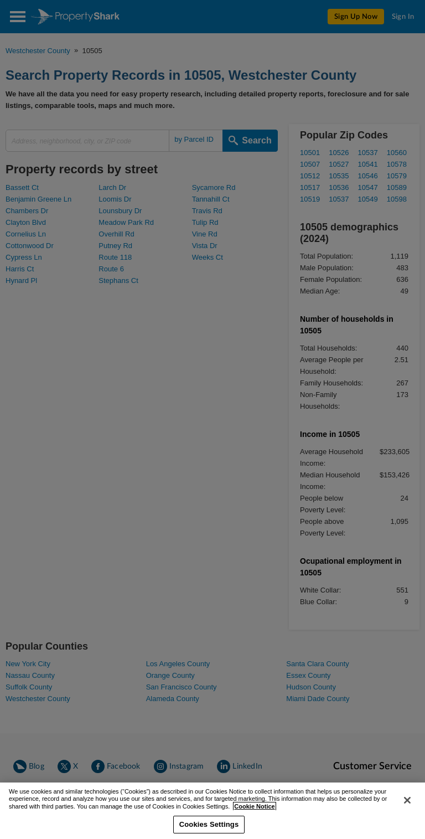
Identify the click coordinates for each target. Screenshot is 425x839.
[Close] (407, 813)
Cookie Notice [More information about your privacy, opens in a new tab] (254, 819)
